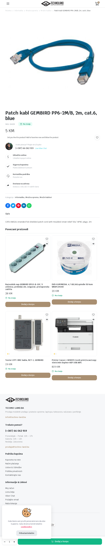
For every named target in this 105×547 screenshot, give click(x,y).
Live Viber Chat (41, 148)
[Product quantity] (9, 542)
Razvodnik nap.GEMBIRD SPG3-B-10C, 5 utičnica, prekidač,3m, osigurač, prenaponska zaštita (27, 286)
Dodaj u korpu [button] (28, 304)
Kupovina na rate (13, 460)
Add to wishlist (97, 137)
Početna (8, 11)
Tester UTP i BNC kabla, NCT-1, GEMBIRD (24, 360)
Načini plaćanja (12, 463)
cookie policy (26, 527)
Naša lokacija (11, 503)
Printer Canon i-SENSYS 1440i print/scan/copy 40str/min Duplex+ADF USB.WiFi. (74, 361)
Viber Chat (10, 496)
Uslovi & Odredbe (13, 467)
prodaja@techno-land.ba (17, 447)
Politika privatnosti (13, 471)
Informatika (18, 11)
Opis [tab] (7, 213)
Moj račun (9, 488)
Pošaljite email (12, 499)
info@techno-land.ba (15, 417)
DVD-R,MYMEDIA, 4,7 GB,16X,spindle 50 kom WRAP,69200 (72, 285)
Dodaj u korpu (61, 541)
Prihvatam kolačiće (26, 533)
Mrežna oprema (32, 11)
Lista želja (9, 492)
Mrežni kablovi (46, 11)
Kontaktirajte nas (13, 475)
